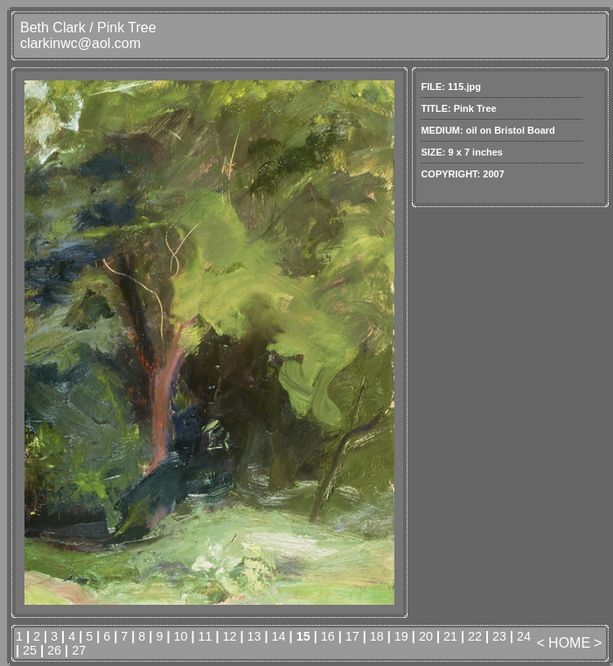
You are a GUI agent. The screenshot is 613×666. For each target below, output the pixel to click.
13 (254, 636)
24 (524, 636)
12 (230, 636)
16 (328, 636)
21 (450, 636)
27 (79, 650)
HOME (569, 642)
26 (54, 650)
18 (377, 636)
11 (205, 636)
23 (499, 636)
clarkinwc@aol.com (80, 43)
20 (426, 636)
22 (475, 636)
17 (352, 636)
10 (180, 636)
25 (30, 650)
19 (401, 636)
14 (279, 636)
